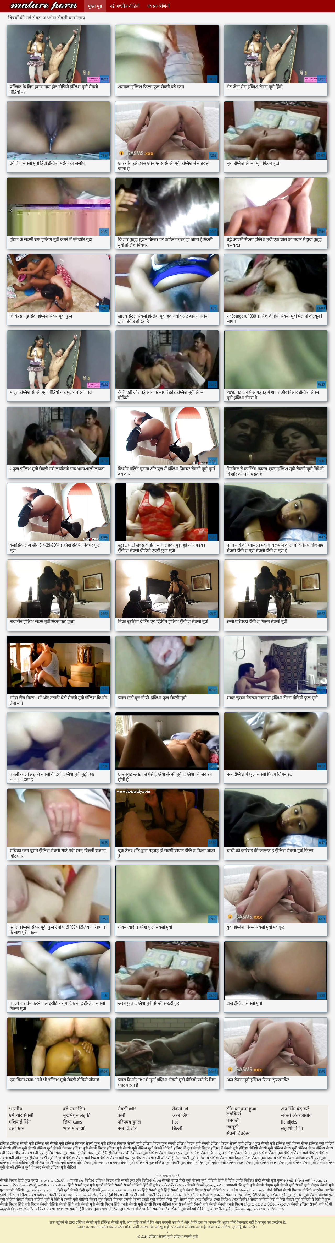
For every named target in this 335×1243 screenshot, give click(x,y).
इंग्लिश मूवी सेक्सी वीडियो (155, 1148)
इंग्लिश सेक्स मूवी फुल (29, 1153)
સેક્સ (157, 1180)
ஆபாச (253, 1209)
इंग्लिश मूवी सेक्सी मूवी (122, 1148)
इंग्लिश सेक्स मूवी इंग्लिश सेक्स (294, 1148)
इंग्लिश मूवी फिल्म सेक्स (292, 1143)
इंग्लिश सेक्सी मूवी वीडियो (153, 1158)
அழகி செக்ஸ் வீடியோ (18, 1209)
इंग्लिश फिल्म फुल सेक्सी (159, 1143)
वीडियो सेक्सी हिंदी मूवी (64, 1204)
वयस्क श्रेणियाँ (158, 6)
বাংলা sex (60, 1185)
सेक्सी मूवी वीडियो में (185, 1209)
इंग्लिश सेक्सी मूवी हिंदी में (259, 1158)
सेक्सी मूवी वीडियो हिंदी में (209, 1180)
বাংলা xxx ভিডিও (82, 1180)
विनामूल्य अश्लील (212, 1209)
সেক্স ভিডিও (204, 1195)
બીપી (328, 1204)
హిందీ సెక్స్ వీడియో (172, 1185)
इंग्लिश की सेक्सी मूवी (49, 1143)
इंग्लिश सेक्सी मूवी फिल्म (82, 1158)
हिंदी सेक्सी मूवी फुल (268, 1180)
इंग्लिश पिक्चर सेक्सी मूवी (124, 1143)
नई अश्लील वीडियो (124, 6)
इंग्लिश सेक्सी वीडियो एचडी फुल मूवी (301, 1158)
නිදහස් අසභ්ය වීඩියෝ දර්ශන (267, 1204)
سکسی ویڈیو (215, 1185)
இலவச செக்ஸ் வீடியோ (121, 1190)
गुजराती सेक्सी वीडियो (229, 1195)
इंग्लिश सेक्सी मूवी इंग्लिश (301, 1153)
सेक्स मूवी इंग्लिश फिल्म (262, 1162)
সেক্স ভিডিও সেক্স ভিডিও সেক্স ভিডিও (222, 1199)
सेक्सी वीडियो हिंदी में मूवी (141, 1185)
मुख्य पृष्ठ (95, 6)
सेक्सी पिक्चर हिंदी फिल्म (65, 1195)
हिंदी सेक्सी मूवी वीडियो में (297, 1199)
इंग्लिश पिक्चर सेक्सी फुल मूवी (85, 1143)
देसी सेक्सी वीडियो (159, 1209)
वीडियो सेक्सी (113, 1185)
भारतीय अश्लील (323, 1190)
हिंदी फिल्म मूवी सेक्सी (122, 1195)
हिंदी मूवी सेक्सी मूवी (180, 1199)
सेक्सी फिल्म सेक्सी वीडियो (204, 1190)
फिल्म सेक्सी (46, 1209)
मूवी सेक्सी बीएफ (261, 1185)
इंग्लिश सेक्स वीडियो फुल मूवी (128, 1153)
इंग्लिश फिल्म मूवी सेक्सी (193, 1143)
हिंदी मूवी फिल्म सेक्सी (33, 1204)
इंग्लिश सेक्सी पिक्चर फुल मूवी (169, 1153)
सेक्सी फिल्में (195, 1185)
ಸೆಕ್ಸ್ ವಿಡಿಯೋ (255, 1195)
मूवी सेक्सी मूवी (284, 1185)
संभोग (142, 1195)
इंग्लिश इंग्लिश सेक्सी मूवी (17, 1143)
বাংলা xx (62, 1209)
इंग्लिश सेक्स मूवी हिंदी (92, 1153)
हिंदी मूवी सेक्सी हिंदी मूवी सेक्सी (79, 1190)
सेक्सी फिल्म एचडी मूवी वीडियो (145, 1199)
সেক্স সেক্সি (230, 1190)
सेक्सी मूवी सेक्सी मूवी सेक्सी (197, 1204)
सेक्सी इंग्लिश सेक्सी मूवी (308, 1204)
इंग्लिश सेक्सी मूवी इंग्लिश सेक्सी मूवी (43, 5)
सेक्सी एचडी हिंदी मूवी (177, 1180)
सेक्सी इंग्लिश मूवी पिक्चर (23, 1167)
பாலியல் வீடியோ (54, 1180)
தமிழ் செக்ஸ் (235, 1209)
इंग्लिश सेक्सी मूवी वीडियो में (190, 1158)
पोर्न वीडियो (274, 1190)
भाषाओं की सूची (237, 1185)
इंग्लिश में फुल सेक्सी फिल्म (192, 1148)
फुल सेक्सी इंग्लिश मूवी (195, 1162)
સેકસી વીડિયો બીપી (297, 1180)
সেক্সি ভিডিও (109, 1209)
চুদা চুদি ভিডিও (141, 1180)
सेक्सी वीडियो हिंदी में (264, 1199)
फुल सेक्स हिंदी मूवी (279, 1195)
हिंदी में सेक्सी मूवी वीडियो (71, 1199)
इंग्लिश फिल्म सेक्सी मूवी (227, 1143)
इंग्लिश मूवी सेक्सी (24, 1148)
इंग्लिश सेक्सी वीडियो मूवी (17, 1162)
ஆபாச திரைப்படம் (40, 1190)
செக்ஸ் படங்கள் (252, 1190)
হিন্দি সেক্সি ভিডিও (241, 1180)
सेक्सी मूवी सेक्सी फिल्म (97, 1204)
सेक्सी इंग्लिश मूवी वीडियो (59, 1167)
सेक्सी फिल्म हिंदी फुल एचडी (19, 1180)
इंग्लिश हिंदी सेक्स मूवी (82, 1162)
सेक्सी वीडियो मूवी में (39, 1199)
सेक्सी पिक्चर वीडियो (297, 1190)
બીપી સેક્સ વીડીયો (14, 1195)
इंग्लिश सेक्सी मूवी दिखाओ (47, 1158)
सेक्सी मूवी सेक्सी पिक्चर (106, 1199)
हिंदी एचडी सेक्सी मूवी (128, 1204)
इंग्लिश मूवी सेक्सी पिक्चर (54, 1148)
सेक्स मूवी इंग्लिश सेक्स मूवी (297, 1162)
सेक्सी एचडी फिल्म (231, 1204)
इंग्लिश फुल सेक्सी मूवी (260, 1143)
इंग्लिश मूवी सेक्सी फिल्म (89, 1148)
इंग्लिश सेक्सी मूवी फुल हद (117, 1158)
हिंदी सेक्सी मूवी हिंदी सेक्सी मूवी (163, 1190)
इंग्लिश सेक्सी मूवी (271, 1153)
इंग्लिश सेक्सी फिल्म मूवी (241, 1153)
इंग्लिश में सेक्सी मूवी (224, 1148)
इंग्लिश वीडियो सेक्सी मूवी (256, 1148)
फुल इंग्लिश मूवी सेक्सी (164, 1162)
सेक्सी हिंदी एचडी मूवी (84, 1209)
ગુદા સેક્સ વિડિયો (132, 1209)
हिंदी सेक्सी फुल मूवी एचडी (85, 1185)
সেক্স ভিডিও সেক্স (271, 1209)
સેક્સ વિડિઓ (184, 1195)
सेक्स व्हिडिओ (38, 1195)
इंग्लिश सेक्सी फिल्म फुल (207, 1153)
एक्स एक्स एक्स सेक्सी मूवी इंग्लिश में (123, 1162)
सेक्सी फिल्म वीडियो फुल (160, 1204)
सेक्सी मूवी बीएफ (307, 1185)
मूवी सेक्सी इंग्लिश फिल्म (228, 1162)
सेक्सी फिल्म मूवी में (160, 1195)
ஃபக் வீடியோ (94, 1195)
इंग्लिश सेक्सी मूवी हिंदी (225, 1158)
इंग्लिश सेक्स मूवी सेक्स (61, 1153)
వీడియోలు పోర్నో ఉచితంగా (33, 1185)
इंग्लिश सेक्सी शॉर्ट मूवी (50, 1162)
